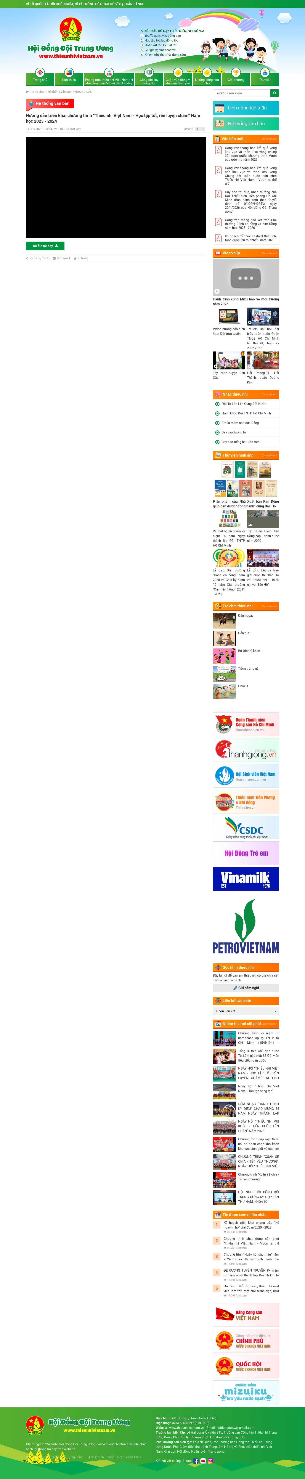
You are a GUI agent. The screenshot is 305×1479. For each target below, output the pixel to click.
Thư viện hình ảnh (238, 455)
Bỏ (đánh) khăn (249, 651)
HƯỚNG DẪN (83, 91)
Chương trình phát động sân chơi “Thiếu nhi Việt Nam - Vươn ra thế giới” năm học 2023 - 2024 (251, 1241)
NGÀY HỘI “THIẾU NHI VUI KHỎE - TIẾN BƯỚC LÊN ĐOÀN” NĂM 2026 (258, 1126)
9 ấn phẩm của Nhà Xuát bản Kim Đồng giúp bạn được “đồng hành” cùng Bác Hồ (246, 503)
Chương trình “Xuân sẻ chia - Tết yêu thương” (258, 1177)
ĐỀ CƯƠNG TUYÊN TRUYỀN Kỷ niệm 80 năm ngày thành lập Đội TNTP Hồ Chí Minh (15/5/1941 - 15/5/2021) (251, 1273)
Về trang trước (39, 258)
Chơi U (243, 686)
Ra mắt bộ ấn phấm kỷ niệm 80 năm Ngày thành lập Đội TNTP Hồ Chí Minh (229, 538)
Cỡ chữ (188, 129)
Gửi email (63, 258)
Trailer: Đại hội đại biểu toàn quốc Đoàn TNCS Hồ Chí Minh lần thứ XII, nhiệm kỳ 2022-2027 (263, 338)
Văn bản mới (232, 138)
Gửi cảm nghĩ (246, 988)
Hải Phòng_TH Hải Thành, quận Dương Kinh (263, 377)
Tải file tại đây (45, 246)
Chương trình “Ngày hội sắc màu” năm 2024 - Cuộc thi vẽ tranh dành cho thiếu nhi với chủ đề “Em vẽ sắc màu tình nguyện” (251, 1257)
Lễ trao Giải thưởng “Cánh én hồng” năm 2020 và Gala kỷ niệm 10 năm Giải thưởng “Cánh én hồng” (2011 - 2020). (229, 582)
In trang (83, 258)
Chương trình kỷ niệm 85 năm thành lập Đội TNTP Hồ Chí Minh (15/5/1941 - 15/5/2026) (258, 1038)
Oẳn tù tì (244, 633)
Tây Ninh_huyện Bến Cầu (229, 375)
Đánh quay (245, 616)
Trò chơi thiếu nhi (238, 606)
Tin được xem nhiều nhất (244, 1214)
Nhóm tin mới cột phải (242, 1023)
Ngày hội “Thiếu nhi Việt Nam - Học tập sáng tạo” (258, 1088)
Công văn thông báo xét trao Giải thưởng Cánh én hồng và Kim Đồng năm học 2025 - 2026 (251, 224)
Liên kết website (237, 1000)
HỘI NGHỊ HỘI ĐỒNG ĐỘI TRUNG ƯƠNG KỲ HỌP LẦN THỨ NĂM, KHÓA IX (258, 1197)
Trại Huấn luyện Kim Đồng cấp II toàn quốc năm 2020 (263, 536)
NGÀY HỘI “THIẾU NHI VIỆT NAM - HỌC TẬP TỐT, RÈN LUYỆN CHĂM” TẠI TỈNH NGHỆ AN (258, 1073)
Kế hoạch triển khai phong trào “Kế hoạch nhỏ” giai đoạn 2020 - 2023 (251, 1225)
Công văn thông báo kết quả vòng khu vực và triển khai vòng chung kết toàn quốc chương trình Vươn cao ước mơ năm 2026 (251, 154)
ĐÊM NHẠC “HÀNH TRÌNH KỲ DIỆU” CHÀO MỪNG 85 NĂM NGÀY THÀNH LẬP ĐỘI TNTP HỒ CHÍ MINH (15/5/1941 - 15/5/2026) (258, 1109)
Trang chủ (35, 91)
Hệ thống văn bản (60, 91)
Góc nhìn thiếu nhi (238, 967)
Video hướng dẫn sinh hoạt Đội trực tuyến (229, 331)
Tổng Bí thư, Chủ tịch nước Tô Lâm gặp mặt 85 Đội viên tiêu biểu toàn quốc (258, 1055)
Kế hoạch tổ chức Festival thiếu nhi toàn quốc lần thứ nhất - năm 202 (251, 238)
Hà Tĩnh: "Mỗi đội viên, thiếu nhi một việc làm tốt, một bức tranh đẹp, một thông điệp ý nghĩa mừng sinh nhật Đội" (251, 1288)
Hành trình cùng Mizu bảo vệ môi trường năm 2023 (246, 301)
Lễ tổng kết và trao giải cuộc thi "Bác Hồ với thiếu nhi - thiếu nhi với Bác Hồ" (263, 577)
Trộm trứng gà (248, 669)
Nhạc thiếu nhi (235, 394)
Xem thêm (269, 139)
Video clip (231, 253)
